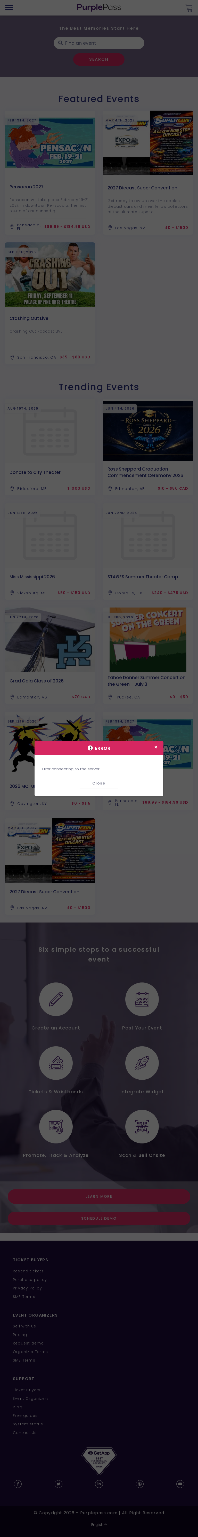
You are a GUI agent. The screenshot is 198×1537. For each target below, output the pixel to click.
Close (98, 783)
